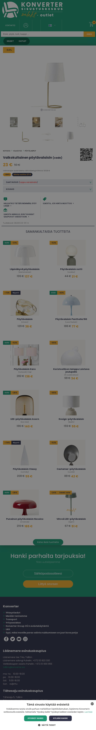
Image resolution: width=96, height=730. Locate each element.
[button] (48, 724)
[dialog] (48, 365)
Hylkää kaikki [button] (60, 718)
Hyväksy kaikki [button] (35, 718)
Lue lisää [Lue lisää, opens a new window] (88, 712)
